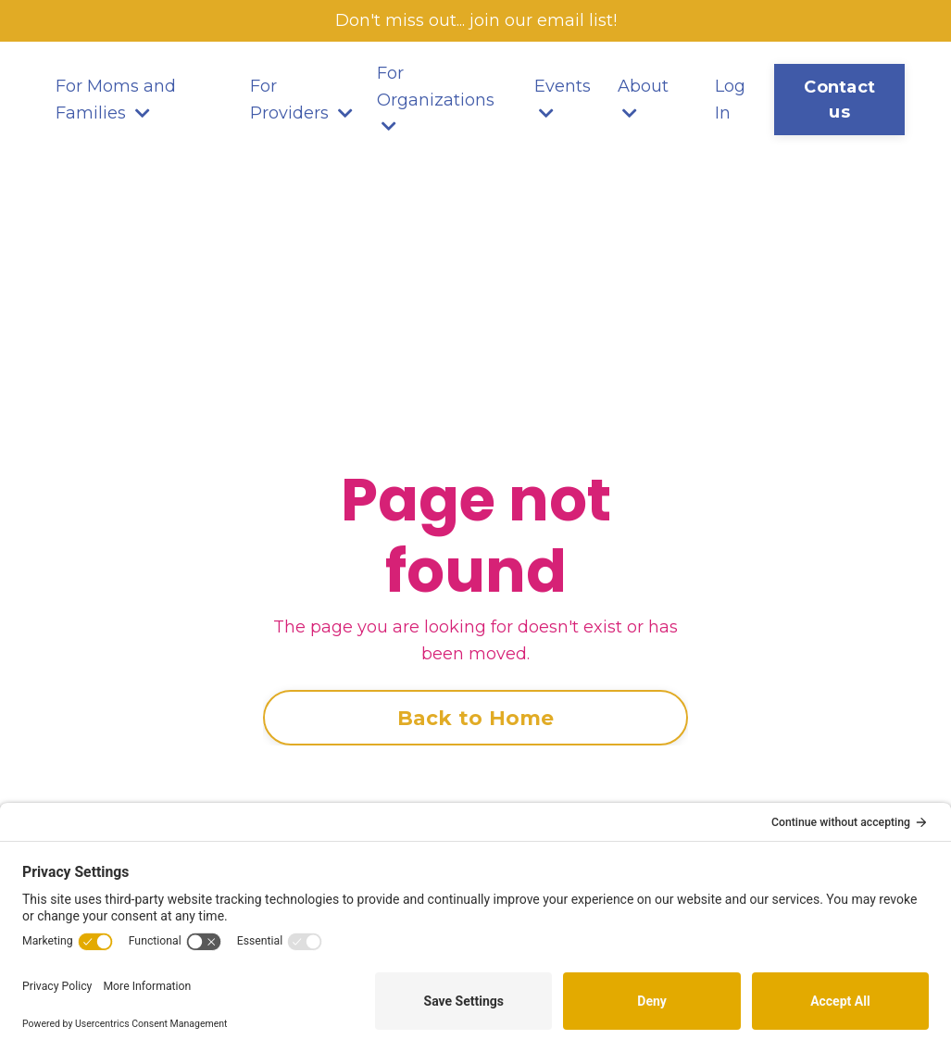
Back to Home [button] (476, 718)
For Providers (301, 99)
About (643, 98)
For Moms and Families (116, 99)
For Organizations (435, 99)
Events (562, 98)
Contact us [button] (839, 99)
